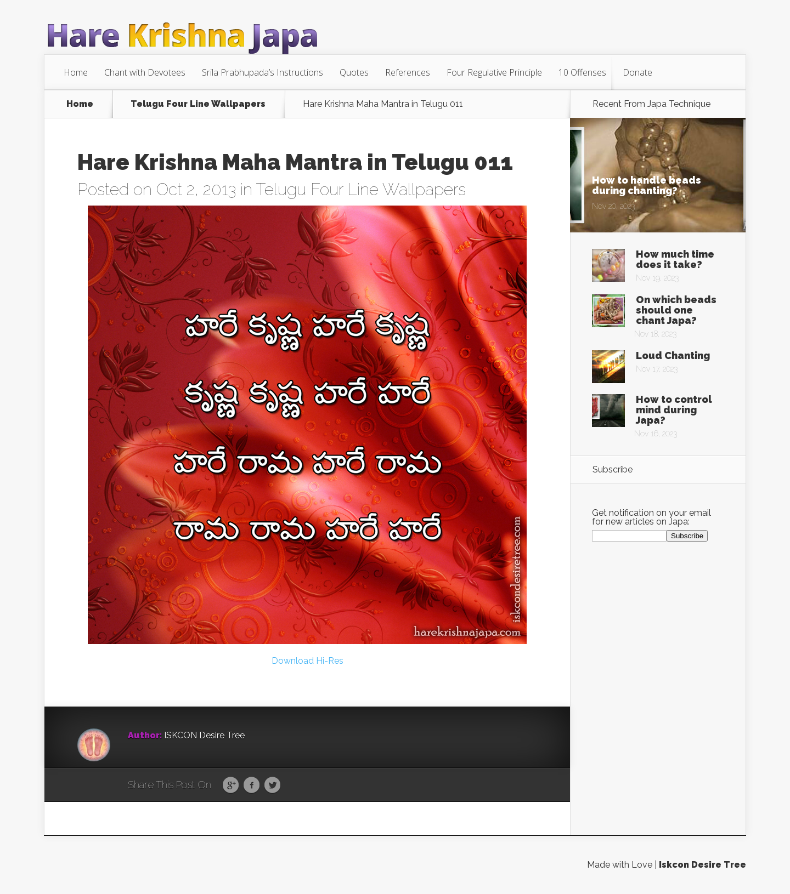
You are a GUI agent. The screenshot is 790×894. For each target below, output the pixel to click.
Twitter (272, 785)
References (407, 72)
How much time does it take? (675, 259)
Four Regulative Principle (494, 72)
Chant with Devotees (144, 72)
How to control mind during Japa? (674, 410)
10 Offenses (582, 72)
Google (230, 785)
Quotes (354, 72)
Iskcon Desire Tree (702, 864)
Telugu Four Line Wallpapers (198, 104)
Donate (637, 72)
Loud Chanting (673, 355)
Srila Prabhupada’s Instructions (262, 72)
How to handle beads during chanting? (646, 185)
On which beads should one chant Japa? (676, 310)
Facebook (251, 785)
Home (76, 72)
